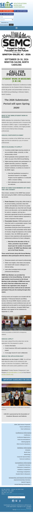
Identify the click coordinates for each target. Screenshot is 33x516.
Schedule (27, 450)
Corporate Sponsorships (23, 456)
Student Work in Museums (23, 474)
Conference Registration (23, 437)
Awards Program (25, 482)
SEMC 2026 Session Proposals (22, 424)
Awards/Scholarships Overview (22, 480)
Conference (27, 435)
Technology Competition (23, 471)
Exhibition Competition (24, 469)
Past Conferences (25, 429)
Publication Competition (23, 467)
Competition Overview (24, 465)
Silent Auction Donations (23, 444)
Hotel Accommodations (24, 439)
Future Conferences (25, 426)
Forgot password (4, 24)
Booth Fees (27, 452)
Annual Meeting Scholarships (22, 484)
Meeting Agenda (25, 441)
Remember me (4, 22)
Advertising (27, 454)
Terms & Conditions (25, 459)
